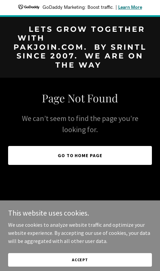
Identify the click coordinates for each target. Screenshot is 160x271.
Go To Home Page (80, 155)
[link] (80, 65)
